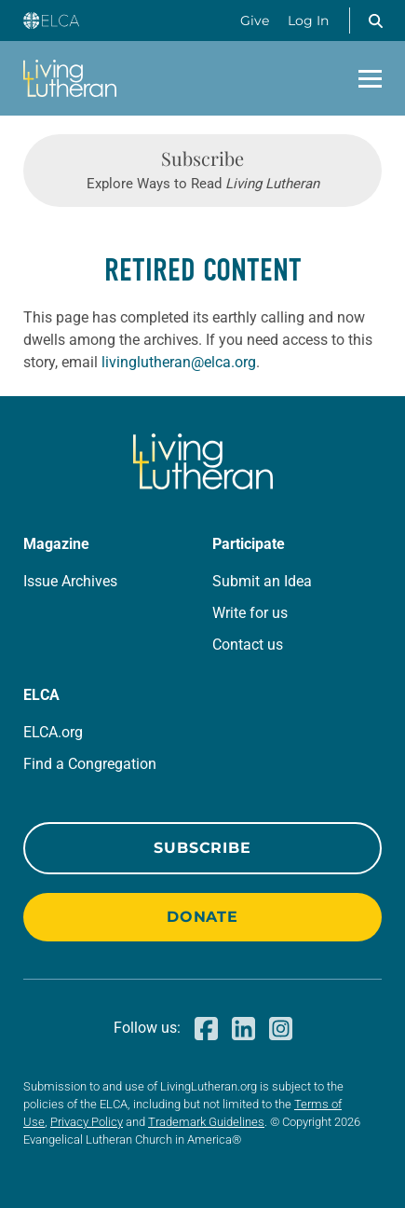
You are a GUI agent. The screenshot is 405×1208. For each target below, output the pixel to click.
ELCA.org (53, 732)
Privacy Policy (86, 1122)
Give (254, 20)
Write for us (250, 613)
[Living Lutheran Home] (69, 78)
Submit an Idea (262, 581)
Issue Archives (70, 581)
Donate (202, 917)
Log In (308, 20)
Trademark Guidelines (206, 1122)
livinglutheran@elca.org (178, 362)
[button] (375, 20)
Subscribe (202, 848)
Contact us (247, 644)
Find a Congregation (89, 764)
